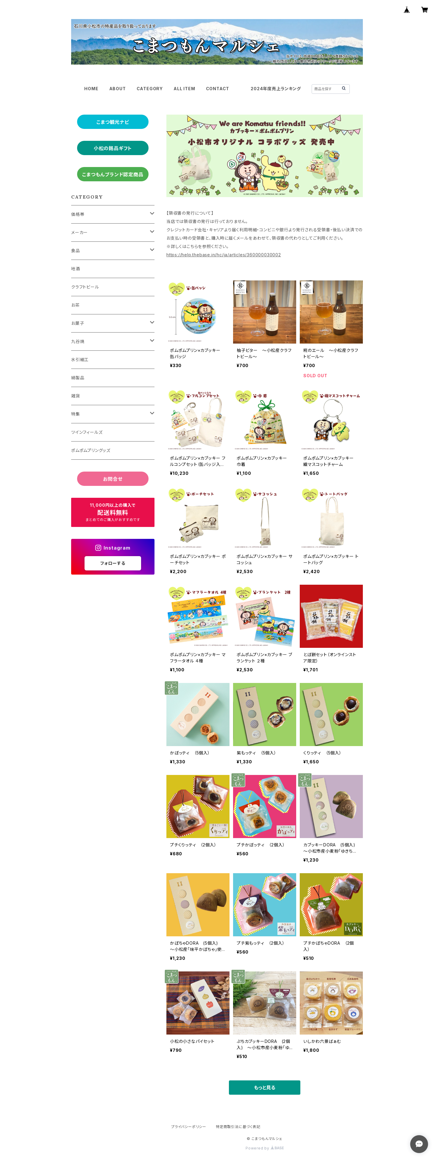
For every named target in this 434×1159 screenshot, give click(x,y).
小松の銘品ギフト (113, 148)
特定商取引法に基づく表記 (238, 1126)
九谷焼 (77, 341)
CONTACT (218, 88)
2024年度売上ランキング (276, 88)
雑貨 (75, 395)
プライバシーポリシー (188, 1126)
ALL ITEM (184, 88)
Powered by (265, 1148)
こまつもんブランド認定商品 (112, 174)
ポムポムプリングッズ (90, 450)
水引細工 (80, 359)
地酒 (75, 268)
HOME (91, 88)
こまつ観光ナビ (112, 122)
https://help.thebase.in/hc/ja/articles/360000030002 (223, 254)
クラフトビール (85, 286)
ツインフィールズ (86, 432)
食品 (75, 250)
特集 (75, 414)
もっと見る (264, 1088)
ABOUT (117, 88)
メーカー (79, 232)
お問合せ (112, 479)
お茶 (75, 305)
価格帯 (77, 214)
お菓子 (77, 323)
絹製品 (77, 377)
